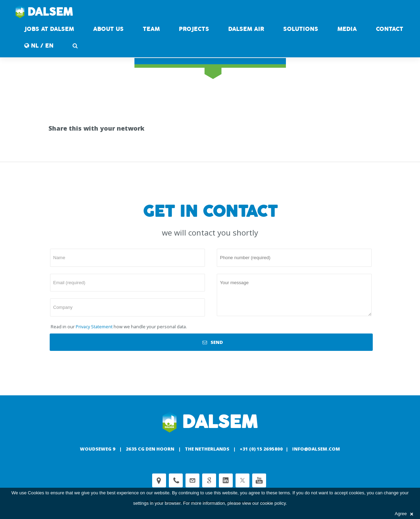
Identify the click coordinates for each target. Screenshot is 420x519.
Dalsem (44, 12)
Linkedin (226, 480)
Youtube (259, 480)
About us (108, 29)
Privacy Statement (94, 326)
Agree (404, 513)
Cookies (36, 492)
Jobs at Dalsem (49, 29)
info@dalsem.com (316, 449)
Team (151, 29)
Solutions (300, 29)
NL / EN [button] (38, 45)
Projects (194, 29)
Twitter (242, 480)
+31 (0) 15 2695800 (261, 449)
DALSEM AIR (246, 29)
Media (347, 29)
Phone (176, 480)
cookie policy (273, 503)
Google (209, 480)
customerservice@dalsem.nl (192, 480)
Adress (159, 480)
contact (389, 29)
